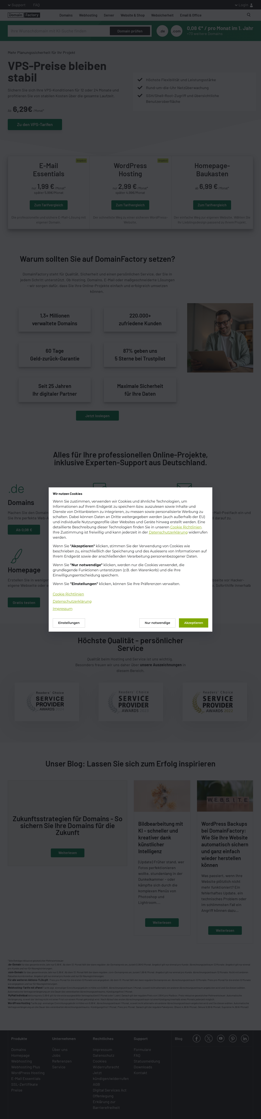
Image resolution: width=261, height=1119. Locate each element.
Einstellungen (69, 623)
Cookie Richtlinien (186, 527)
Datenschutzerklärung (168, 532)
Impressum (63, 609)
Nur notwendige (157, 623)
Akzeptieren (193, 623)
